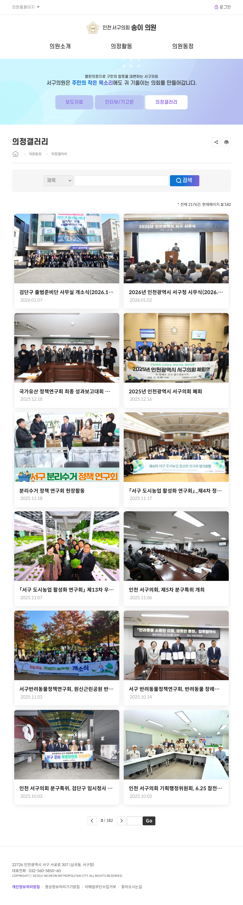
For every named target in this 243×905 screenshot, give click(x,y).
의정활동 (121, 46)
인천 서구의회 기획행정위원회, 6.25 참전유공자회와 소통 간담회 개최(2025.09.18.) (176, 788)
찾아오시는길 (131, 886)
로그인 (225, 7)
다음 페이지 (121, 820)
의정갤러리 (166, 102)
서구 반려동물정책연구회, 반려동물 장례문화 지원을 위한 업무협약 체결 (176, 689)
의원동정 (183, 46)
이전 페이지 (92, 820)
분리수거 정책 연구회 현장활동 (52, 491)
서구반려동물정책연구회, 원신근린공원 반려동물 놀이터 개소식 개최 (66, 689)
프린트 (226, 142)
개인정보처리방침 (26, 886)
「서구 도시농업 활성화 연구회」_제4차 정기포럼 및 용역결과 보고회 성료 (176, 491)
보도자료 (74, 102)
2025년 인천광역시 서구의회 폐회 (165, 391)
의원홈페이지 (23, 7)
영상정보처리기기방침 (62, 886)
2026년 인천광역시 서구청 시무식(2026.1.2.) (176, 292)
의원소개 (60, 46)
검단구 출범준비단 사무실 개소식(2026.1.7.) (66, 292)
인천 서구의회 (130, 28)
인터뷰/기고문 (119, 102)
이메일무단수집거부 (100, 886)
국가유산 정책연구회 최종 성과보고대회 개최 (66, 391)
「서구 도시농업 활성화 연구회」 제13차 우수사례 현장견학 (66, 590)
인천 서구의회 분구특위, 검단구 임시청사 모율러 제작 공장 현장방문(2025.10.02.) (66, 788)
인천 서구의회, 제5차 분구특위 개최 (167, 590)
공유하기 (216, 142)
